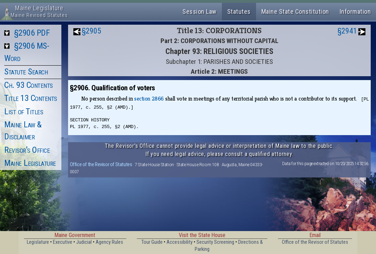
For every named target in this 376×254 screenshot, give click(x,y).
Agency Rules (109, 242)
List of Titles (23, 111)
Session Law (199, 11)
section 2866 (149, 98)
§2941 (347, 30)
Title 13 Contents (30, 98)
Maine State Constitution (295, 11)
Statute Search (26, 72)
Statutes (239, 11)
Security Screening (215, 242)
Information (355, 11)
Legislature (38, 242)
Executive (62, 242)
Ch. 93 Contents (28, 85)
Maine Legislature (30, 163)
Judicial (84, 242)
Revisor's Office (27, 150)
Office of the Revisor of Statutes (101, 164)
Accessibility (179, 242)
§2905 (91, 30)
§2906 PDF (32, 33)
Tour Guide (152, 242)
